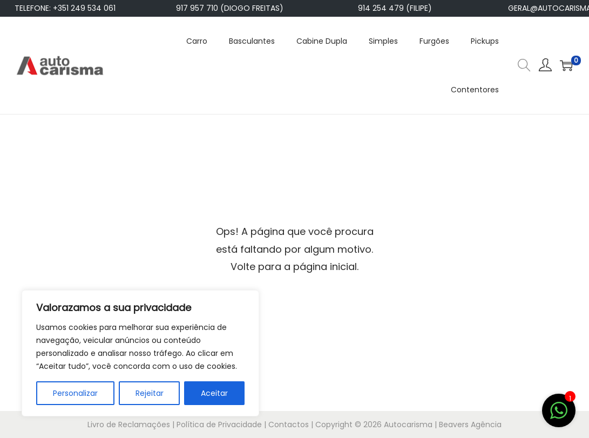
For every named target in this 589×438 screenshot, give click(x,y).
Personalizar (75, 393)
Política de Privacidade (219, 424)
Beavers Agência (470, 424)
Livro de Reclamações (128, 424)
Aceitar (214, 393)
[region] (140, 353)
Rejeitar (150, 393)
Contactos (288, 424)
